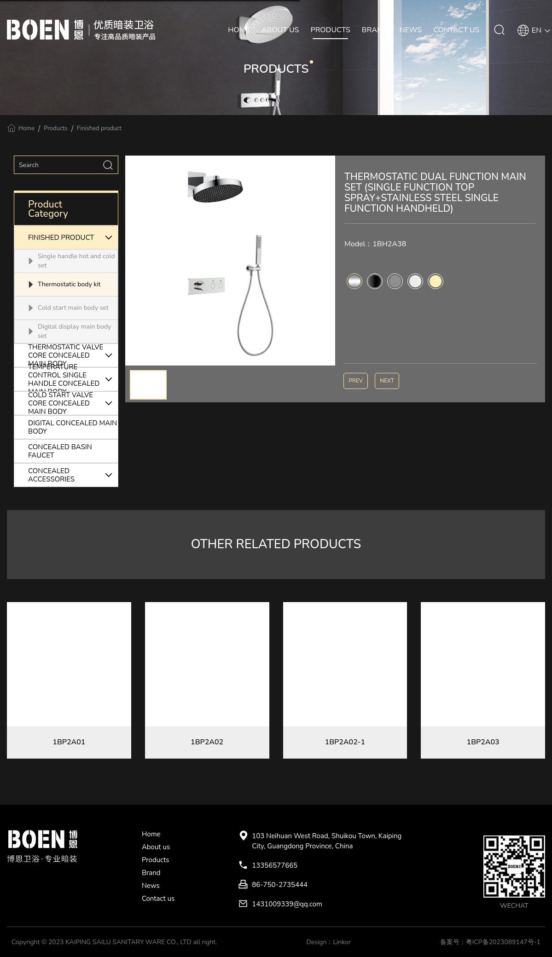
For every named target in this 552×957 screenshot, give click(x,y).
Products (56, 128)
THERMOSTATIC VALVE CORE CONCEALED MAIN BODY (73, 355)
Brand (151, 872)
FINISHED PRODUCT (73, 237)
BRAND (375, 30)
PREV (356, 380)
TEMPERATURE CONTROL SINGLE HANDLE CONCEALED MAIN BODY (73, 379)
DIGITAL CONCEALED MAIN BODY (72, 427)
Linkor (341, 942)
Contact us (158, 898)
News (151, 885)
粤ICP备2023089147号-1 (503, 942)
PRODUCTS (330, 30)
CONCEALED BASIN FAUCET (60, 451)
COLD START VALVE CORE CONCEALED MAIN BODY (73, 403)
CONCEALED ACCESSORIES (73, 475)
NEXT (387, 380)
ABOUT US (280, 30)
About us (156, 847)
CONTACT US (456, 30)
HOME (239, 30)
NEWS (411, 30)
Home (26, 128)
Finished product (99, 128)
